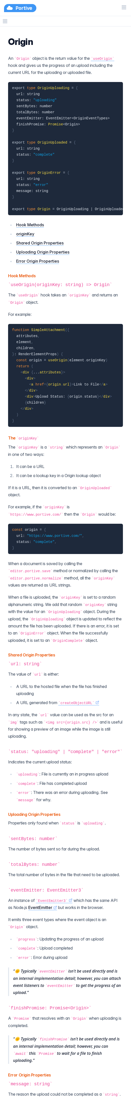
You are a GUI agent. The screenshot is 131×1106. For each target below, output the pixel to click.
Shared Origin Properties (40, 242)
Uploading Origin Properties (42, 252)
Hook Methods (30, 224)
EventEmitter (42, 907)
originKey (25, 233)
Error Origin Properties (37, 261)
